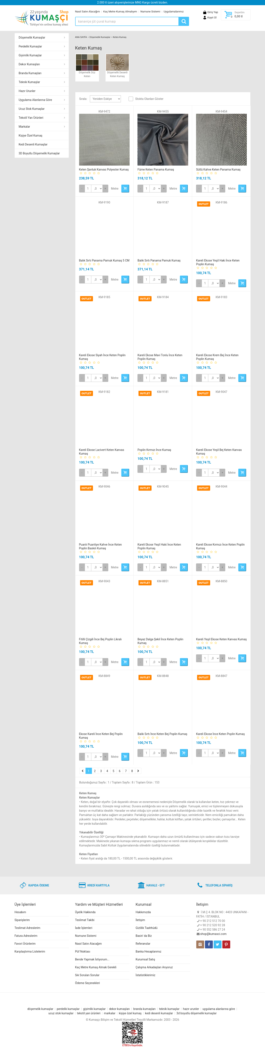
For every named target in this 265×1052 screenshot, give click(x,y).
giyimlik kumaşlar (94, 1009)
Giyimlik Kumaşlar (30, 55)
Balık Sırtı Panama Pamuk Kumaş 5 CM (104, 260)
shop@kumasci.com (213, 934)
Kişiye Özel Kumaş (30, 135)
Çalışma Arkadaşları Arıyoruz (154, 967)
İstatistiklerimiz (145, 975)
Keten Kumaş (119, 37)
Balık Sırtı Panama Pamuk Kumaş (159, 260)
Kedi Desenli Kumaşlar (33, 144)
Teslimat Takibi (85, 920)
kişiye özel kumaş (130, 1013)
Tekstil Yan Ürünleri (31, 117)
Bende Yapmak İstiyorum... (92, 959)
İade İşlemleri (83, 928)
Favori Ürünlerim (25, 943)
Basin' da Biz (144, 935)
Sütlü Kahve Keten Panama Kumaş (218, 169)
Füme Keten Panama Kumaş (155, 169)
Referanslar (143, 943)
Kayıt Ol (210, 17)
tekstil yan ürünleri (88, 1013)
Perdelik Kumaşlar (30, 46)
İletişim (140, 920)
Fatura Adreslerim (25, 935)
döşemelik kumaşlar (40, 1009)
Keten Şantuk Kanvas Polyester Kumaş (104, 169)
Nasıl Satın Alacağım (87, 11)
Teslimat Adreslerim (27, 928)
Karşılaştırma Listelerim (29, 951)
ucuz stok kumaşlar (60, 1013)
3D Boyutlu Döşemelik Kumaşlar (39, 153)
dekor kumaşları (119, 1009)
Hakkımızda (143, 912)
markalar (109, 1013)
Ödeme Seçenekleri (87, 983)
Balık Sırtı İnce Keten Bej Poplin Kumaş (162, 734)
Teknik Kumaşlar (29, 82)
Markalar (24, 126)
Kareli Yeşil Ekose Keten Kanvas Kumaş (221, 639)
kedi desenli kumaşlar (159, 1013)
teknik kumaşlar (169, 1009)
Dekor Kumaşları (29, 64)
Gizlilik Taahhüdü (146, 928)
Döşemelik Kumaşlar (32, 37)
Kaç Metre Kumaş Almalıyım (120, 11)
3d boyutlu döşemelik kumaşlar (196, 1013)
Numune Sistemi (150, 11)
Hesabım (20, 912)
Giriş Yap (210, 12)
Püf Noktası (82, 951)
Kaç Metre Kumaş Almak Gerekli (96, 967)
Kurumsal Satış (145, 959)
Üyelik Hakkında (85, 912)
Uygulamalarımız (174, 11)
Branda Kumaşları (30, 73)
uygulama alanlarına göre (218, 1009)
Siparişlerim (22, 920)
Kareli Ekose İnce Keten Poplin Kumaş (220, 734)
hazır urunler (191, 1009)
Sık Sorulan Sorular (87, 975)
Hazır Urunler (27, 91)
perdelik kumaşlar (68, 1009)
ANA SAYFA (81, 37)
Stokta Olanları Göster (149, 98)
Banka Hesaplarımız (148, 951)
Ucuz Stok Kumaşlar (32, 108)
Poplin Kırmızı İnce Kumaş (154, 450)
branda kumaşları (144, 1009)
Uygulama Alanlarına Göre (35, 100)
